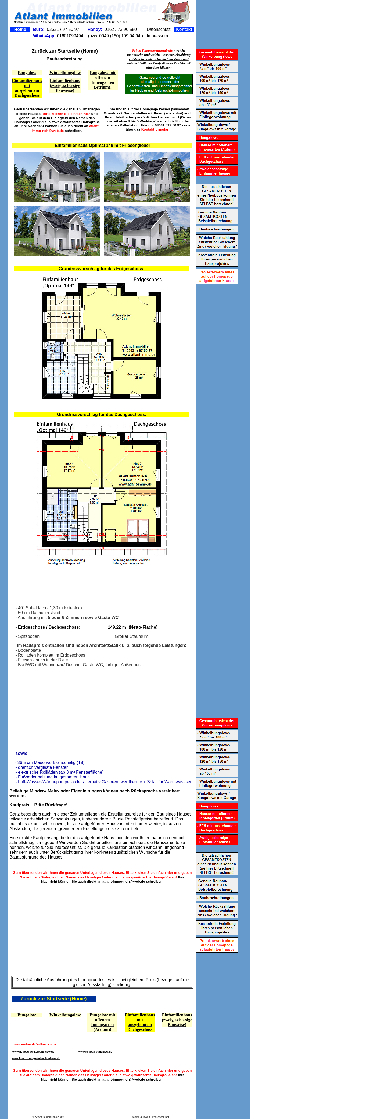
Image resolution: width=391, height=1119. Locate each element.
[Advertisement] (100, 585)
